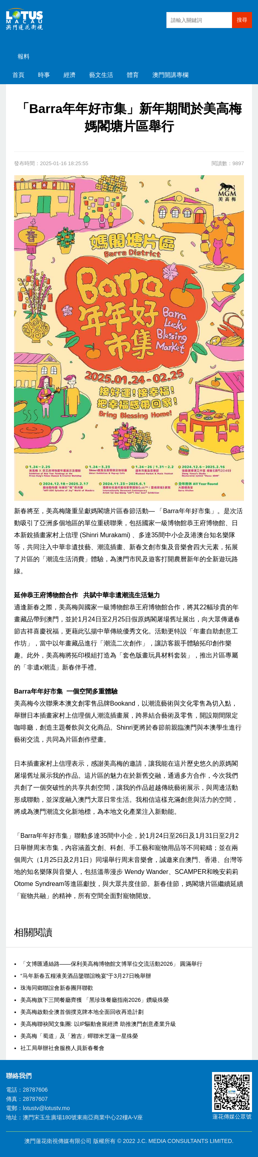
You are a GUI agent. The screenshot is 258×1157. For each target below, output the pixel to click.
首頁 (18, 74)
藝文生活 (101, 74)
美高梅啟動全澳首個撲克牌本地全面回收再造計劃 (82, 1012)
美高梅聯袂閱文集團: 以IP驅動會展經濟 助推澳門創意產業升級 (98, 1024)
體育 (133, 74)
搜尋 (242, 20)
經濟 (70, 74)
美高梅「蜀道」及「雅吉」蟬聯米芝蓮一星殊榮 (79, 1036)
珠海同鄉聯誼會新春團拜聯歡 (56, 988)
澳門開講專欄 (170, 74)
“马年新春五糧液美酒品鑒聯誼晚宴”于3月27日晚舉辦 (85, 976)
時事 (44, 74)
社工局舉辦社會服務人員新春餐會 (62, 1048)
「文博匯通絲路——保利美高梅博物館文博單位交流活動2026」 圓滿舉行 (111, 964)
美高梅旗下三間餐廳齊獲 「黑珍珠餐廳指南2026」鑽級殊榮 (94, 1000)
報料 (24, 56)
